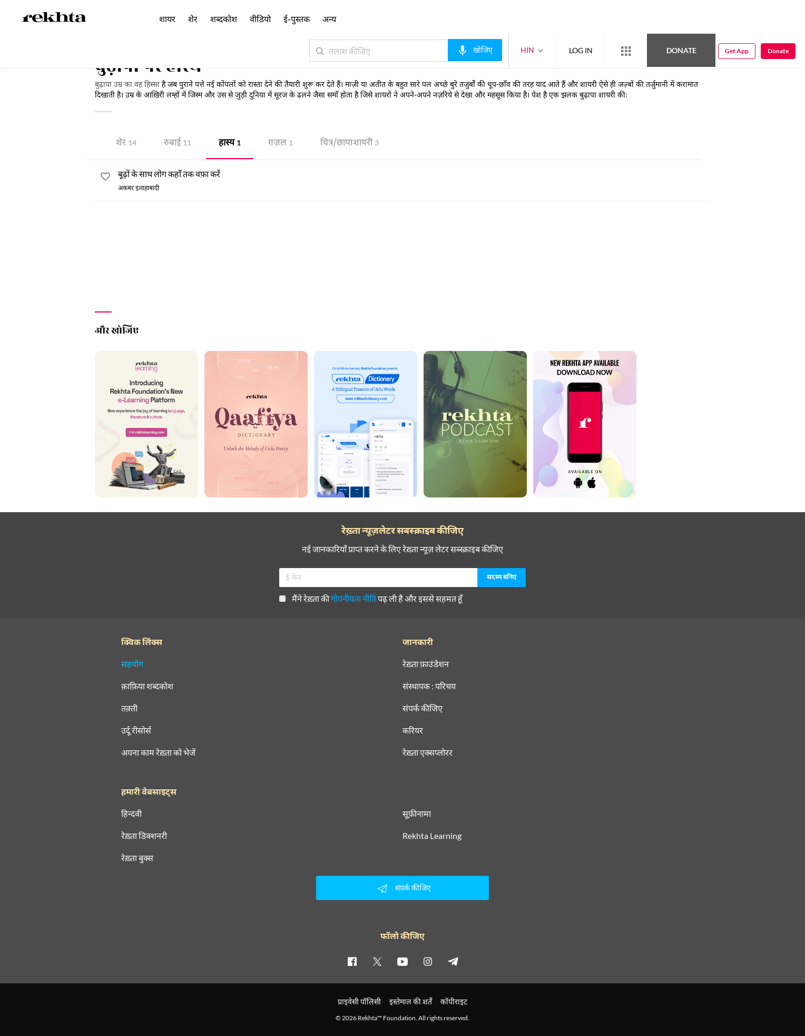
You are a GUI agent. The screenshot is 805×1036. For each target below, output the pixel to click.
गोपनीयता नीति (353, 598)
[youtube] (402, 961)
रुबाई (177, 143)
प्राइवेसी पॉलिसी (359, 1001)
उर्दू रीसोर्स (136, 730)
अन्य (329, 19)
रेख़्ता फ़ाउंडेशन (425, 664)
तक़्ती (129, 708)
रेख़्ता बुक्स (137, 858)
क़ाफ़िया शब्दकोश (147, 686)
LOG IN (581, 50)
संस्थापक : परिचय (429, 686)
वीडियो (260, 19)
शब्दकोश (223, 19)
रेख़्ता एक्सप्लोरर (427, 752)
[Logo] (54, 19)
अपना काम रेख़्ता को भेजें (158, 752)
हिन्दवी (131, 813)
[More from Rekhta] (625, 51)
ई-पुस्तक (296, 19)
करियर (412, 730)
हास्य (230, 143)
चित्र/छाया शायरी (349, 143)
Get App (737, 51)
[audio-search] (475, 50)
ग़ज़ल (280, 143)
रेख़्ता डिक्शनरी (144, 836)
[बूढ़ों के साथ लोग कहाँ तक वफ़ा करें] (414, 175)
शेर (126, 143)
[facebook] (351, 961)
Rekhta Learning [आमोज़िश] (432, 836)
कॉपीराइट (453, 1001)
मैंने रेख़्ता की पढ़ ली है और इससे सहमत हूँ (371, 598)
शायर (167, 19)
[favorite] (105, 178)
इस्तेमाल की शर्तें (410, 1001)
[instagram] (427, 961)
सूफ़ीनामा (416, 813)
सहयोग (132, 664)
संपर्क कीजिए (422, 708)
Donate (681, 50)
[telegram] (453, 961)
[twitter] (377, 961)
